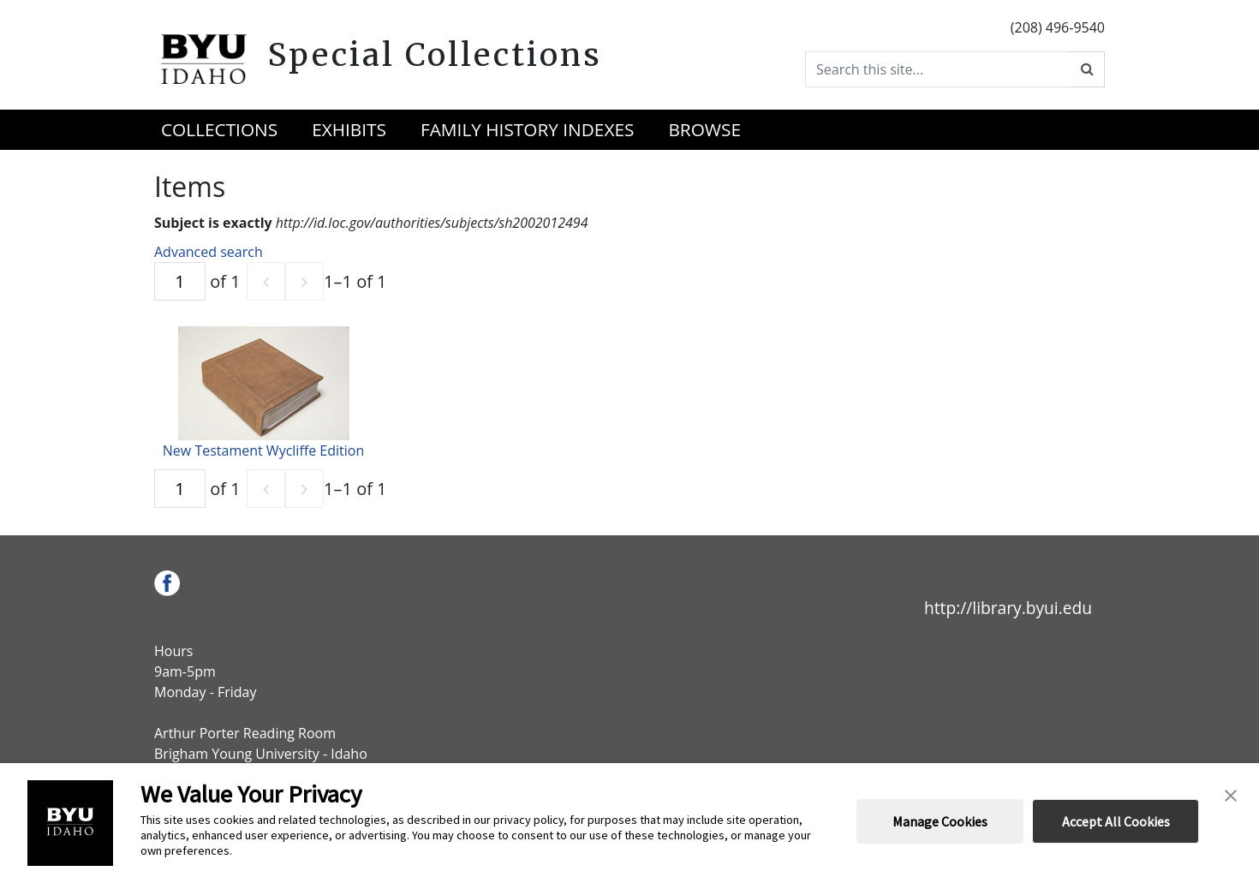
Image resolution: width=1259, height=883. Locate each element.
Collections (219, 129)
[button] (1231, 794)
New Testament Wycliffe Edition (263, 450)
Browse (704, 129)
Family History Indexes (527, 129)
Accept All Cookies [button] (1116, 821)
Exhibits (349, 129)
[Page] (180, 281)
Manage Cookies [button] (940, 821)
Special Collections (434, 55)
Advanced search (208, 251)
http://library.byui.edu (1008, 607)
